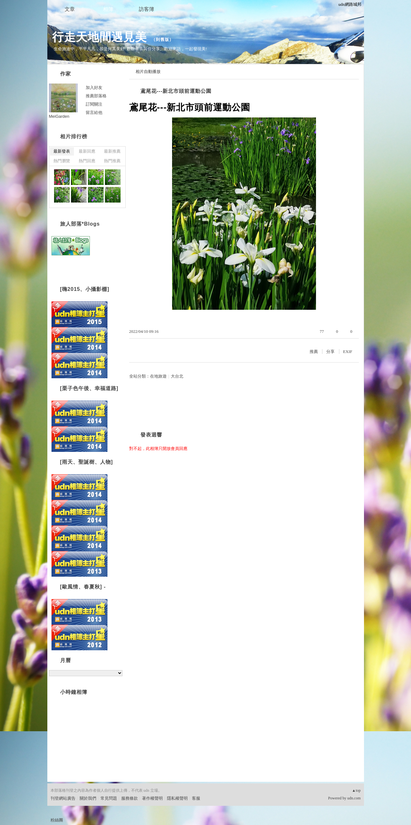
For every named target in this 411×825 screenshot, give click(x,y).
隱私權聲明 (177, 798)
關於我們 (88, 798)
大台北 (177, 376)
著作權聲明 (152, 798)
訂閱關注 (94, 104)
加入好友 (94, 87)
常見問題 (108, 798)
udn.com (354, 798)
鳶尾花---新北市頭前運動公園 (176, 91)
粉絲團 (57, 820)
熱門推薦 (112, 160)
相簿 (108, 9)
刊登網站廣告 (63, 798)
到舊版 (162, 39)
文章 (70, 9)
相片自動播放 (148, 71)
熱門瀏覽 (61, 160)
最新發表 (61, 151)
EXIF (347, 351)
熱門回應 (87, 160)
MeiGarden (59, 116)
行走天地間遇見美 (99, 37)
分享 (330, 351)
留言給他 (94, 112)
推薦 (314, 351)
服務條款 (129, 798)
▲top (356, 790)
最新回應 (87, 151)
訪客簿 (146, 9)
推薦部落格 (96, 95)
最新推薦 (112, 151)
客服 (196, 798)
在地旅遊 (158, 376)
